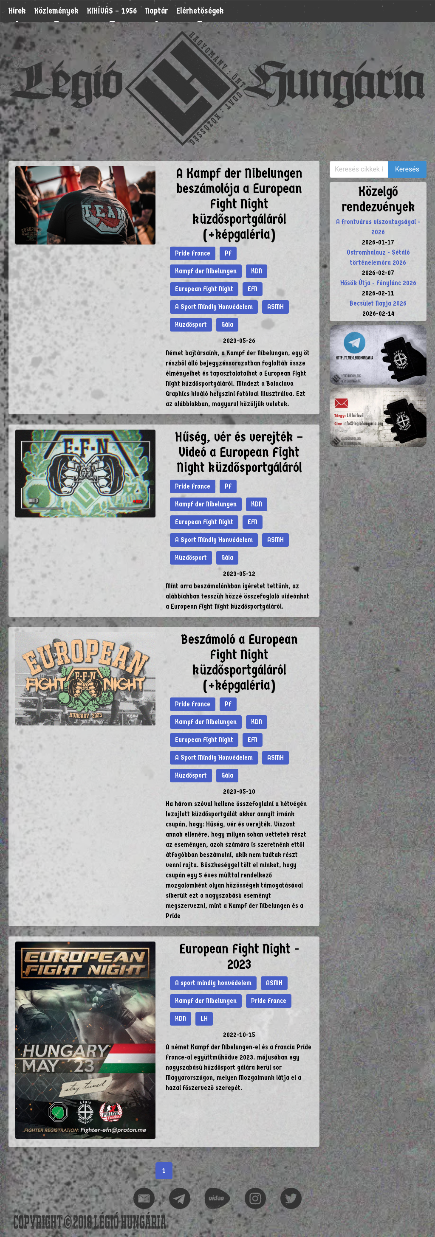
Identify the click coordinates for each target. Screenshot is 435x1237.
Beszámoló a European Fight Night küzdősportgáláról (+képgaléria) (239, 662)
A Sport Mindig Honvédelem (214, 307)
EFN (252, 289)
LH (204, 1019)
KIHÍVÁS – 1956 (112, 11)
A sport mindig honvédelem (213, 983)
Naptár (156, 11)
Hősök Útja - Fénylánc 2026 (378, 283)
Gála (227, 324)
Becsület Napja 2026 (378, 303)
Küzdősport (191, 324)
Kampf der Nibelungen (206, 271)
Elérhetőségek (200, 11)
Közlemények (56, 11)
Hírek (17, 11)
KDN (256, 271)
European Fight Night (204, 289)
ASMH (275, 307)
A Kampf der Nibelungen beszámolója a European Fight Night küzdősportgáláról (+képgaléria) (239, 204)
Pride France (192, 253)
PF (228, 253)
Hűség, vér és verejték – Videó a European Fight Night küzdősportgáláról (239, 452)
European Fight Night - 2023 (239, 956)
